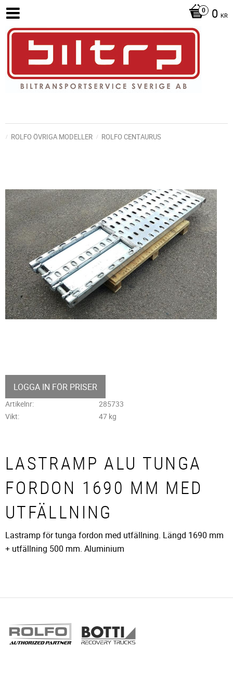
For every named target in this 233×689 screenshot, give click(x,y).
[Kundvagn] (206, 14)
